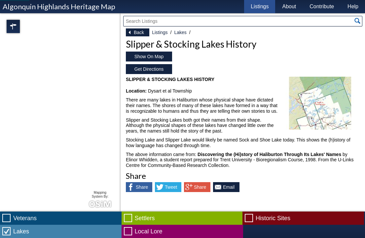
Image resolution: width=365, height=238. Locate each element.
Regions (22, 26)
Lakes (180, 32)
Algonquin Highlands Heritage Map (59, 6)
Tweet (171, 187)
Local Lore (149, 231)
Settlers (145, 218)
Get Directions (149, 69)
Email (229, 187)
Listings (260, 6)
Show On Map (149, 56)
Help (352, 6)
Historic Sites (273, 218)
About (289, 6)
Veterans (25, 218)
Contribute (322, 6)
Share (142, 187)
